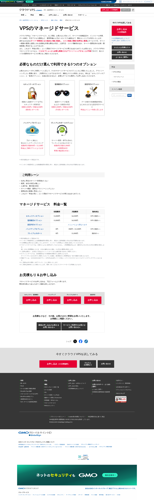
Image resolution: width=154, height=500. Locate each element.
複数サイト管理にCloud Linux (53, 397)
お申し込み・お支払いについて (77, 383)
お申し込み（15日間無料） (110, 10)
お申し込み (53, 15)
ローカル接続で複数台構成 (28, 388)
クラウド (24, 5)
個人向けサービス (110, 495)
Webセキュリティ (49, 405)
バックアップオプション (35, 229)
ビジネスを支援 (51, 495)
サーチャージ (119, 77)
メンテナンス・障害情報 (123, 383)
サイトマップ (120, 393)
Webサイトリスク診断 (73, 444)
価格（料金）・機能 (56, 20)
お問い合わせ (68, 15)
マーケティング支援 (71, 495)
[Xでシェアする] (75, 341)
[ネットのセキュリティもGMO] (18, 1)
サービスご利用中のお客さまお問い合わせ (74, 326)
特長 (22, 15)
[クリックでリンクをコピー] (86, 341)
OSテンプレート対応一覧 (51, 387)
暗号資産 (101, 495)
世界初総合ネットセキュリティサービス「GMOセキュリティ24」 (35, 444)
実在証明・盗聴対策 (23, 447)
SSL (45, 392)
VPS (33, 5)
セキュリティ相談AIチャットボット (90, 444)
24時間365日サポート (26, 399)
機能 (40, 15)
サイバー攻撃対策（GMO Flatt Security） (75, 447)
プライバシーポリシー (57, 416)
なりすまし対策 (93, 447)
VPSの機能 (117, 82)
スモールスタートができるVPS (29, 394)
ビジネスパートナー (122, 387)
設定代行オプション (35, 225)
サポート (81, 15)
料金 (32, 15)
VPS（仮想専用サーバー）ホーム (28, 20)
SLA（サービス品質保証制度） (29, 401)
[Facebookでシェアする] (80, 341)
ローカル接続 (48, 389)
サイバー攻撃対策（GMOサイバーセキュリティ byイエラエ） (47, 447)
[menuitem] (24, 15)
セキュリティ (60, 495)
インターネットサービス (24, 495)
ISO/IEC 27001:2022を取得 (73, 419)
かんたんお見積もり (121, 47)
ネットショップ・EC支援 (39, 495)
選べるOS (23, 383)
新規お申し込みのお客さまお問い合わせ (48, 326)
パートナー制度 (104, 5)
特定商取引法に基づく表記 (96, 416)
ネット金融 (94, 495)
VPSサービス (44, 20)
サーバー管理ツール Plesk (51, 395)
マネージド (70, 5)
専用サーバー (58, 5)
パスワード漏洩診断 (59, 444)
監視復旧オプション (35, 220)
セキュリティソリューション (86, 5)
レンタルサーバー (45, 5)
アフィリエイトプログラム (123, 389)
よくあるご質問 (121, 57)
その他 (118, 495)
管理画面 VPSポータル (51, 400)
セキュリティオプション (35, 216)
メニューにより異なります (77, 225)
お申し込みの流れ (73, 386)
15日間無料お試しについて (121, 38)
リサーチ (80, 495)
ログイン (125, 10)
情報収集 (87, 495)
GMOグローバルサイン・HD (122, 5)
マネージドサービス (50, 403)
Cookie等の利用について (76, 416)
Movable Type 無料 (26, 391)
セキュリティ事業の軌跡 (105, 446)
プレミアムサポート (35, 233)
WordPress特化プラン (27, 396)
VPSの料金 (117, 72)
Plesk (22, 386)
